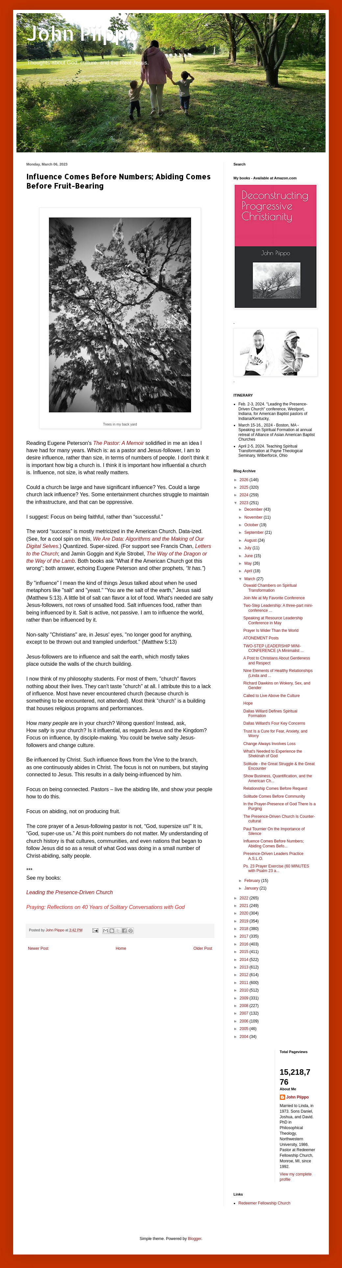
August (251, 540)
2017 (245, 936)
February (252, 880)
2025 (245, 487)
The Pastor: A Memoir (118, 443)
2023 (245, 503)
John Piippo (82, 33)
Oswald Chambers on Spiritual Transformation (270, 587)
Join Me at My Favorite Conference (274, 598)
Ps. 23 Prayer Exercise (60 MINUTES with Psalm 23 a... (276, 868)
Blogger (194, 1238)
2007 (245, 1013)
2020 (245, 913)
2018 (245, 928)
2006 (245, 1021)
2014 (245, 959)
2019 (245, 921)
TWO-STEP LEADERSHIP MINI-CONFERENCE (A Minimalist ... (273, 648)
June (249, 556)
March (250, 579)
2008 (245, 1005)
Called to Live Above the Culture (271, 695)
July (248, 548)
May (248, 563)
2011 (245, 982)
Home (121, 948)
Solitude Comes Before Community (274, 796)
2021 (245, 905)
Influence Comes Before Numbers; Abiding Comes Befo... (273, 843)
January (251, 888)
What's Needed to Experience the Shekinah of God (272, 753)
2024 (245, 495)
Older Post (202, 948)
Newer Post (38, 948)
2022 (245, 898)
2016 (245, 944)
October (251, 525)
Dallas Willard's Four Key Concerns (274, 723)
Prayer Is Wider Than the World (271, 630)
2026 (245, 480)
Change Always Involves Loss (269, 743)
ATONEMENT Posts (261, 638)
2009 (245, 998)
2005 (245, 1028)
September (254, 532)
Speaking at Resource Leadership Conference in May (273, 620)
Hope (248, 703)
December (254, 509)
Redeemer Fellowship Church (264, 1203)
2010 (245, 990)
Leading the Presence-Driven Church (70, 892)
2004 (245, 1036)
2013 (245, 967)
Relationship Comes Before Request (275, 788)
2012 (245, 974)
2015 (245, 951)
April (248, 571)
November (254, 517)
